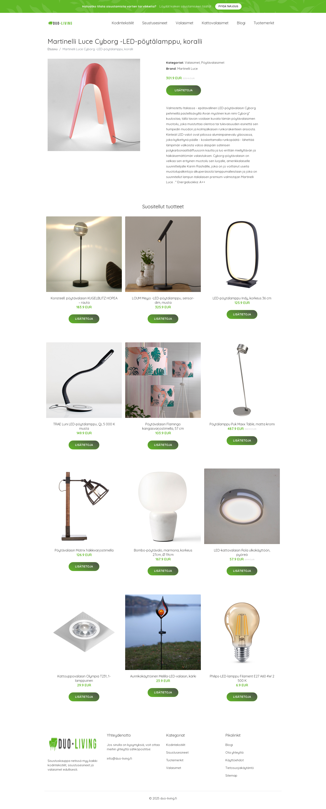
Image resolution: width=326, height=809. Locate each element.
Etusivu (53, 53)
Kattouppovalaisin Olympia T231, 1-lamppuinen (84, 682)
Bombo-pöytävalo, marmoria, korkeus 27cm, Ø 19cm (163, 556)
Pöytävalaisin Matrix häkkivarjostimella (84, 554)
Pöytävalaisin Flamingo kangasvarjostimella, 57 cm (163, 430)
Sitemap (231, 779)
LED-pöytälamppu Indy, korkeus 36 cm (242, 302)
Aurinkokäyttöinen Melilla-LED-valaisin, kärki (163, 680)
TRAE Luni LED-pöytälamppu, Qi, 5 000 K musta (84, 430)
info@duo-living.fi (119, 762)
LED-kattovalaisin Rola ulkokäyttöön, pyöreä (242, 556)
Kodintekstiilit (123, 24)
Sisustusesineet (154, 24)
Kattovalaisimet (215, 24)
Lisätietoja (184, 94)
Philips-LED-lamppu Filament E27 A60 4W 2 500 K (242, 682)
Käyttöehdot (234, 764)
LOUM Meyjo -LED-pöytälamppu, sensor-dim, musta (163, 304)
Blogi (241, 24)
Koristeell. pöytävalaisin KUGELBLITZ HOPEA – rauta (84, 304)
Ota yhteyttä (234, 756)
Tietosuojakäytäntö (239, 771)
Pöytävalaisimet (212, 66)
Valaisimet (184, 24)
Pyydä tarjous (228, 6)
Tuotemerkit (264, 24)
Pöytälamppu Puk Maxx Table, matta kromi (242, 428)
